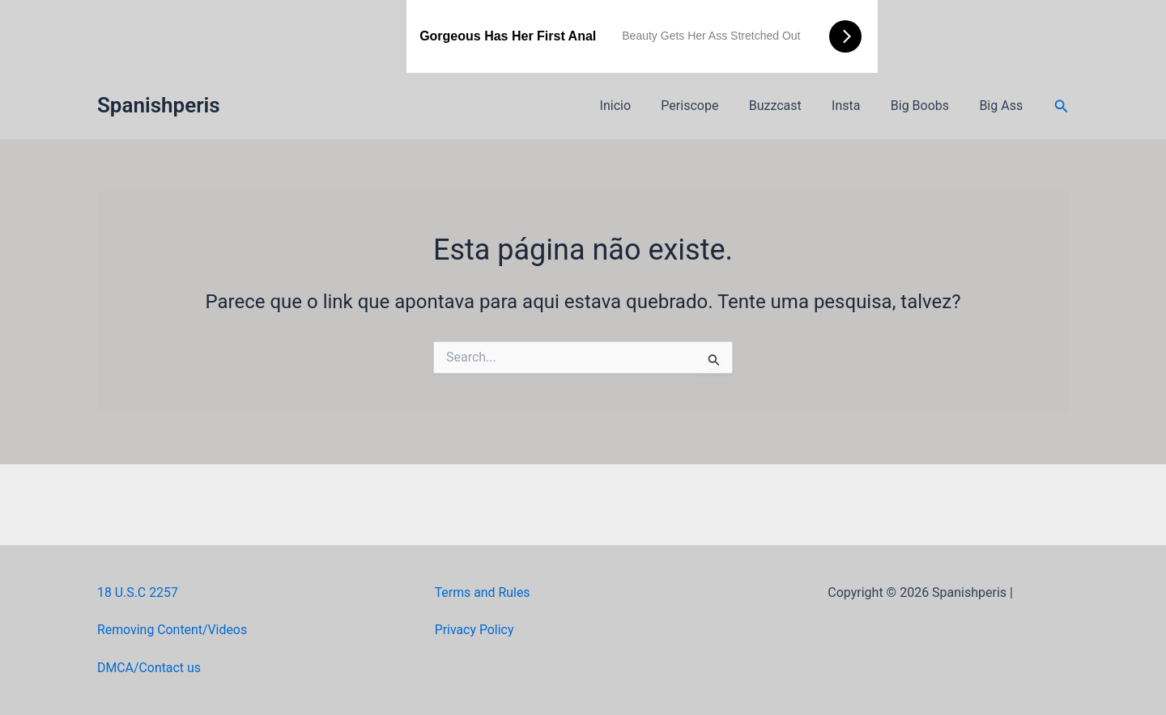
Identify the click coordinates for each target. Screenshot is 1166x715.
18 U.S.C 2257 (138, 592)
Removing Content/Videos (173, 629)
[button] (1061, 106)
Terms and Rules (483, 592)
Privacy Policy (475, 629)
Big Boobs (926, 105)
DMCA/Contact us (149, 667)
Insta (856, 105)
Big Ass (1003, 105)
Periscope (709, 105)
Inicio (638, 105)
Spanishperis (158, 105)
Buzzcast (790, 105)
